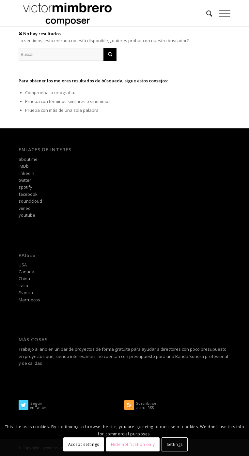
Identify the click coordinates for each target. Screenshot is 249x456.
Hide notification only (133, 444)
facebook (28, 194)
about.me (28, 159)
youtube (27, 215)
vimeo (25, 208)
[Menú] (221, 13)
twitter (25, 180)
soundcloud (30, 201)
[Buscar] (206, 13)
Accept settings (83, 444)
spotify (25, 187)
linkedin (26, 173)
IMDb (24, 166)
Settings (175, 444)
